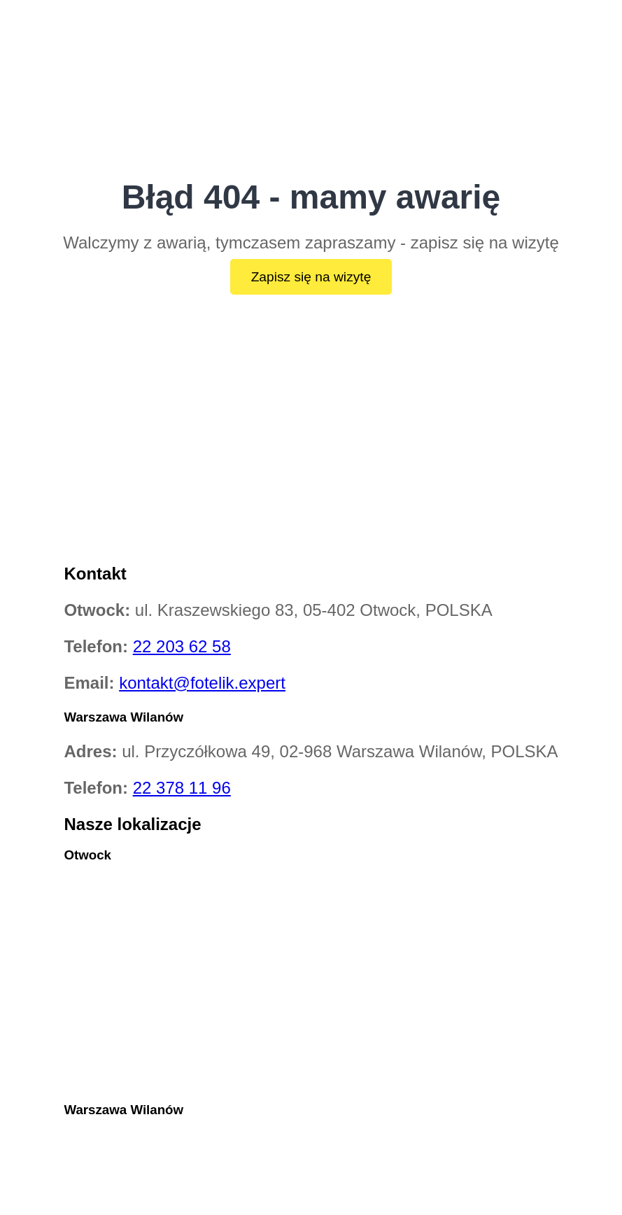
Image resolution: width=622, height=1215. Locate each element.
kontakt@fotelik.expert (202, 682)
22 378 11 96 (182, 787)
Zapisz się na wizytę (311, 276)
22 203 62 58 (182, 646)
